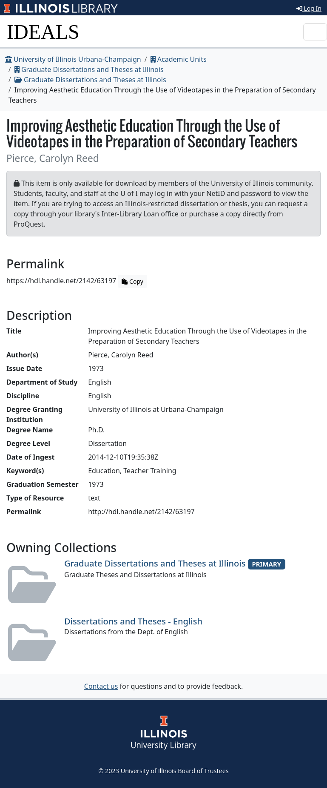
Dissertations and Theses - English (133, 621)
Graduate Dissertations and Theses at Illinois (89, 69)
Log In (308, 8)
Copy (132, 281)
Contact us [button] (101, 686)
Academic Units (179, 59)
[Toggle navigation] (315, 31)
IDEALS (43, 31)
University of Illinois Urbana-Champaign (73, 59)
